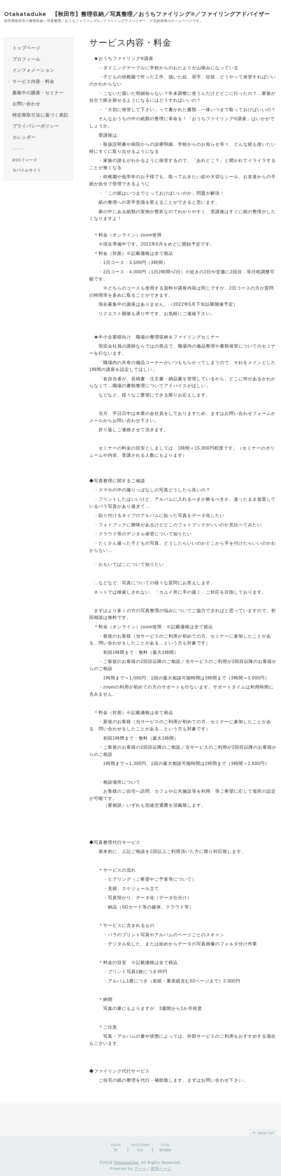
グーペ (140, 1168)
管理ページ (161, 1168)
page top (262, 1132)
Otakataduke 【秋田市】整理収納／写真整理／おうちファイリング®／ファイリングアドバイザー (137, 14)
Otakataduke (126, 1162)
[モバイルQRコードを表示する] (40, 170)
